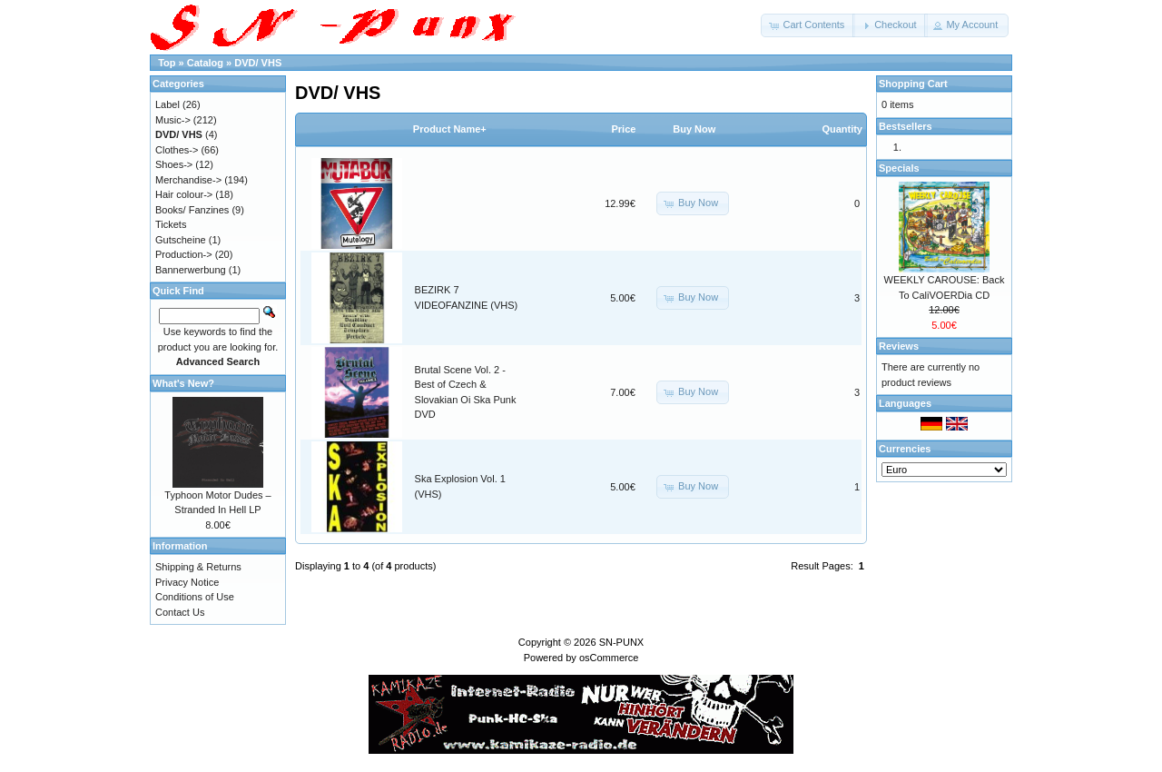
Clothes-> (176, 149)
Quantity (842, 129)
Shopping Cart (913, 83)
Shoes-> (173, 164)
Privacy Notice (187, 582)
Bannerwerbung (190, 269)
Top (166, 62)
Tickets (170, 224)
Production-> (183, 254)
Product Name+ (450, 129)
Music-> (173, 119)
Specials (899, 168)
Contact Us (179, 612)
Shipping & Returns (198, 566)
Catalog (205, 62)
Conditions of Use (194, 596)
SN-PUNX (622, 642)
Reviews (899, 346)
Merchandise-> (188, 179)
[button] (808, 25)
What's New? (183, 383)
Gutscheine (180, 239)
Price (623, 129)
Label (167, 104)
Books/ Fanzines (192, 209)
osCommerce (608, 657)
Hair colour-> (183, 194)
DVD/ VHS (257, 62)
